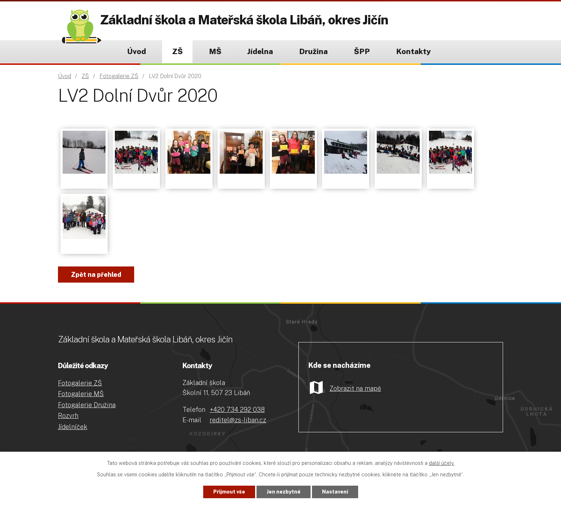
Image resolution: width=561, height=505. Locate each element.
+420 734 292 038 (237, 409)
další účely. (441, 463)
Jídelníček (72, 427)
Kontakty (413, 51)
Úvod (136, 51)
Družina (313, 51)
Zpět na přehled (96, 274)
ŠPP (362, 51)
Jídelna (260, 51)
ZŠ (177, 51)
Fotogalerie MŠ (81, 394)
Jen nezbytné (284, 492)
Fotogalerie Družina (87, 405)
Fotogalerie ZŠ (118, 76)
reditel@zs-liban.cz (238, 420)
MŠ (215, 51)
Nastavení (335, 492)
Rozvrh (68, 415)
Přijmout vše (229, 492)
